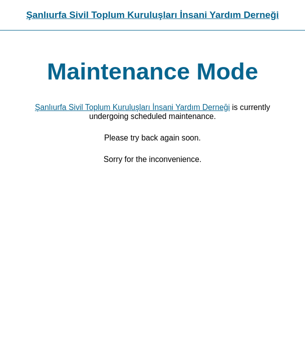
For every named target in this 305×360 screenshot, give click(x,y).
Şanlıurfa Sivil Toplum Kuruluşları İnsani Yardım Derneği (152, 15)
